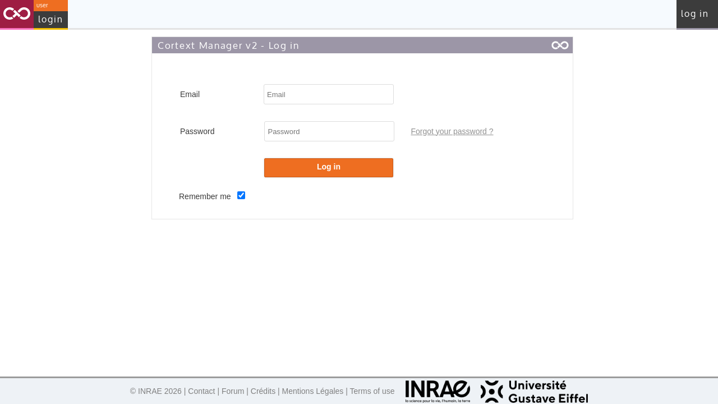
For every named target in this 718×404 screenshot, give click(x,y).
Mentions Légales (313, 391)
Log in (695, 14)
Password (197, 131)
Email (190, 94)
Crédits (263, 391)
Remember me (206, 196)
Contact (201, 391)
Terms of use (372, 391)
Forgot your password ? (452, 131)
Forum (233, 391)
